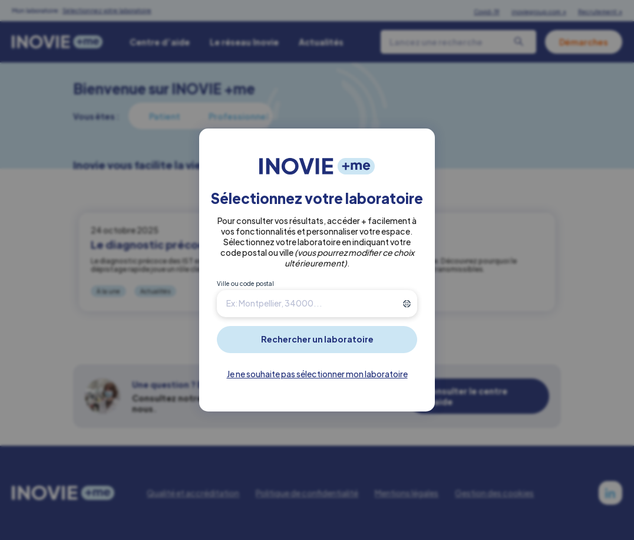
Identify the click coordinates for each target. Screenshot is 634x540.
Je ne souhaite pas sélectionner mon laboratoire (317, 373)
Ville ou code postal (245, 283)
